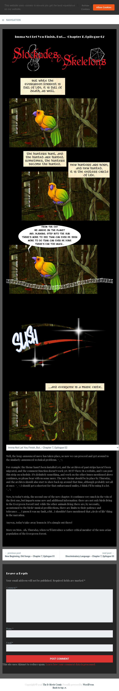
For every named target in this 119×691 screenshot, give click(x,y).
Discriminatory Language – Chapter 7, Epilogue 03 (88, 555)
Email (9, 642)
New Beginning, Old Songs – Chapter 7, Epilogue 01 (31, 555)
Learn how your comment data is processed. (71, 664)
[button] (22, 9)
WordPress (88, 684)
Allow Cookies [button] (103, 7)
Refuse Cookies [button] (85, 7)
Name (9, 628)
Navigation (13, 20)
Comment (11, 587)
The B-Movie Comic (52, 684)
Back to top (59, 688)
